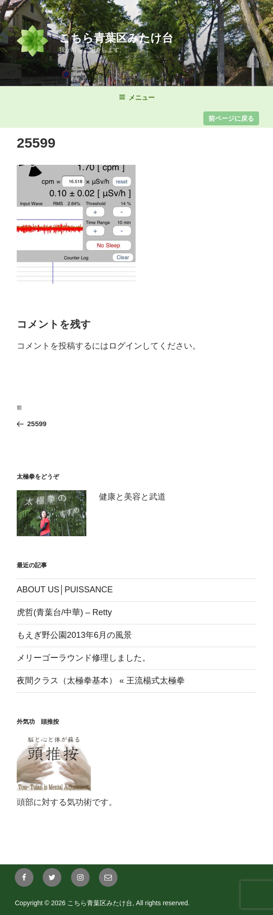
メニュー (137, 97)
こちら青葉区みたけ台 (116, 38)
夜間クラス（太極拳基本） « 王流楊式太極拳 (101, 680)
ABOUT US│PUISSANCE (65, 589)
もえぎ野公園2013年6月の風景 (74, 635)
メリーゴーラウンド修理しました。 (83, 657)
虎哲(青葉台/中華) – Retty (64, 612)
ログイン (125, 345)
